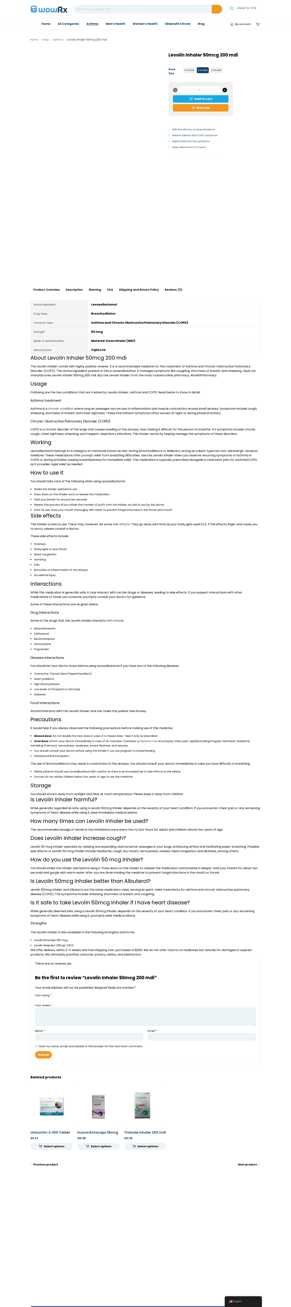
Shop (45, 40)
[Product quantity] (200, 90)
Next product (247, 1164)
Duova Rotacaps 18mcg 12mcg (97, 1134)
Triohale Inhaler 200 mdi (145, 1132)
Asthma (58, 40)
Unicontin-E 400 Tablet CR (50, 1134)
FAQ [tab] (110, 290)
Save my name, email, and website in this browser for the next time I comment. (91, 1046)
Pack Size (172, 71)
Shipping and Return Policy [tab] (139, 290)
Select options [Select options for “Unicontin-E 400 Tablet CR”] (54, 1146)
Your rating (43, 995)
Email (152, 1031)
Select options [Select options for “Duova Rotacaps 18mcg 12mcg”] (101, 1146)
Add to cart (203, 99)
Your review (43, 1005)
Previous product (45, 1164)
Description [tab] (74, 290)
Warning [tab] (95, 290)
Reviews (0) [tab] (173, 290)
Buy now (203, 108)
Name (40, 1031)
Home (34, 40)
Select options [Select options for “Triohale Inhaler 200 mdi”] (148, 1146)
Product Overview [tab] (46, 290)
